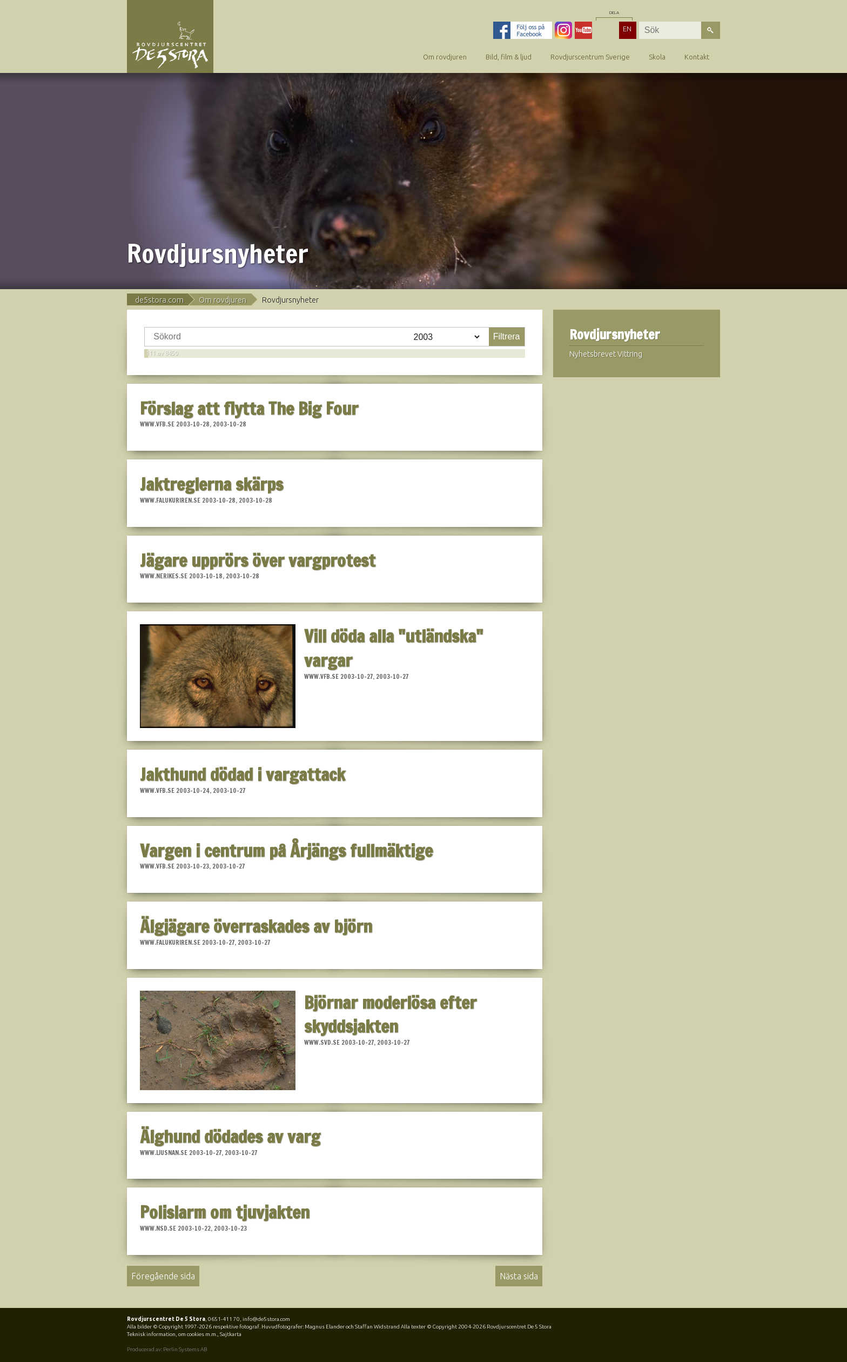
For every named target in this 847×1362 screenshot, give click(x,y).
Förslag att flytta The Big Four (249, 408)
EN (627, 28)
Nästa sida (519, 1276)
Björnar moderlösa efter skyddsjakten (390, 1014)
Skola (657, 57)
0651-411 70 (224, 1319)
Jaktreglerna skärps (211, 484)
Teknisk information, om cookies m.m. (172, 1334)
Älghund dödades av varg (230, 1136)
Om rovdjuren (445, 57)
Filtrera (506, 336)
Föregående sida (163, 1276)
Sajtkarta (230, 1334)
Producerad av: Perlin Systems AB (167, 1349)
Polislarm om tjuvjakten (225, 1212)
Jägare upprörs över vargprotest (257, 560)
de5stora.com (159, 300)
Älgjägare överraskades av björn (256, 926)
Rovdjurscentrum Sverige (590, 57)
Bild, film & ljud (509, 57)
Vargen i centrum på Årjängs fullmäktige (286, 850)
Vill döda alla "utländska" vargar (393, 648)
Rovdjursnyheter (614, 335)
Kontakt (696, 57)
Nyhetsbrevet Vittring (605, 354)
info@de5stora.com (266, 1319)
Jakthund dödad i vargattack (242, 774)
